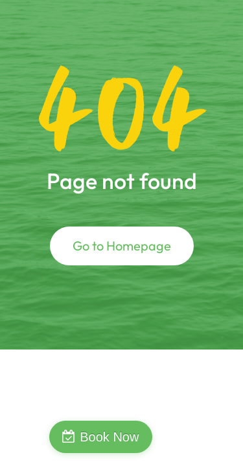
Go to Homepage (122, 246)
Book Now (109, 437)
